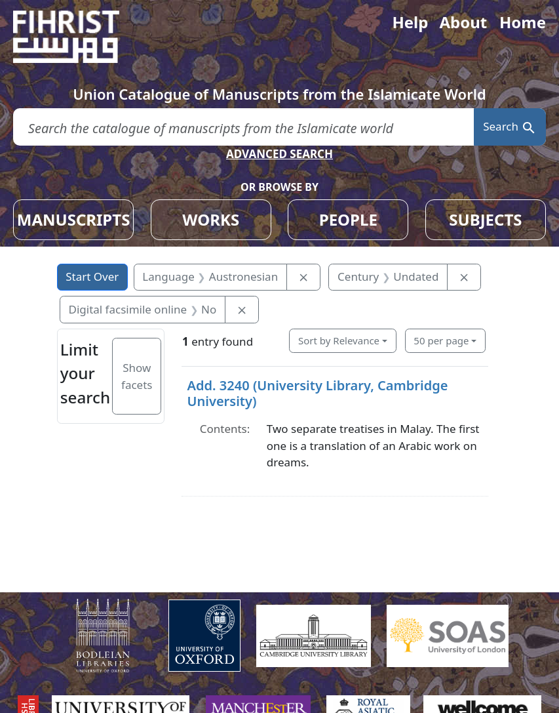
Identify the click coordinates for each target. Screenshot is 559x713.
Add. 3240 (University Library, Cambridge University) (317, 393)
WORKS (210, 219)
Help (410, 22)
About (463, 22)
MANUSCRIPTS (73, 219)
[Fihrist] (78, 36)
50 (441, 340)
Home (522, 22)
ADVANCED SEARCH (279, 153)
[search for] (243, 127)
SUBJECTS (485, 219)
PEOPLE (348, 219)
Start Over (92, 276)
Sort (338, 340)
